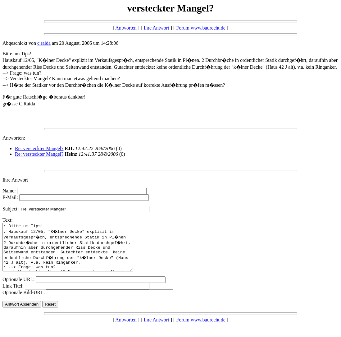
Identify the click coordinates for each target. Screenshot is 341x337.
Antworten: (13, 138)
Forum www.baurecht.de (200, 27)
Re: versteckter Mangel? (39, 148)
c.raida (44, 43)
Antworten (125, 27)
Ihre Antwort (156, 27)
